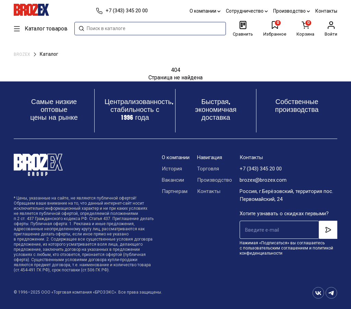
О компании (205, 11)
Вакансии (173, 180)
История (172, 169)
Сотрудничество (247, 11)
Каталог (49, 54)
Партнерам (174, 191)
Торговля (208, 169)
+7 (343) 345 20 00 (261, 169)
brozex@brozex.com (263, 180)
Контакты (326, 11)
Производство (291, 11)
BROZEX (22, 54)
